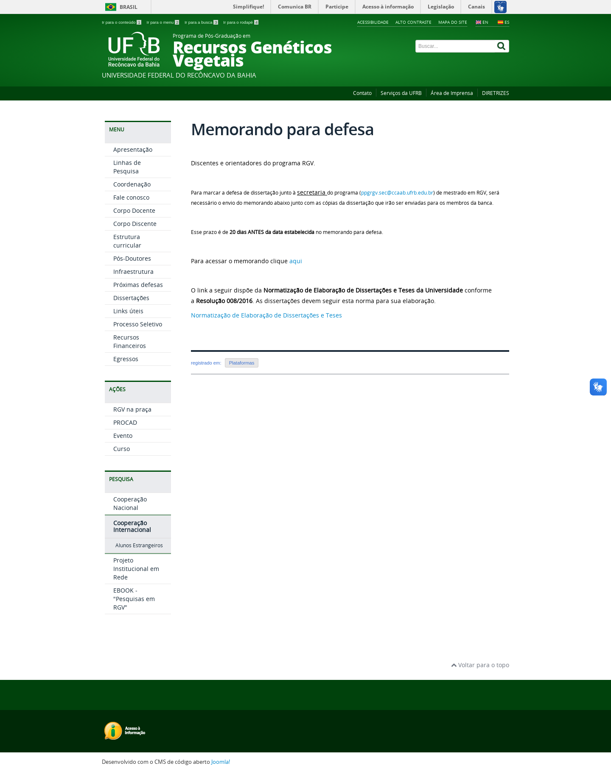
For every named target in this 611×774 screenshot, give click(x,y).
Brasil (128, 7)
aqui (295, 261)
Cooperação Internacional (132, 526)
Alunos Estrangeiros (139, 545)
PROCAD (125, 422)
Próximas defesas (138, 285)
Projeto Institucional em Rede (136, 568)
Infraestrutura (133, 271)
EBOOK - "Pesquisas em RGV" (134, 598)
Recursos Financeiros (129, 341)
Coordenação (132, 184)
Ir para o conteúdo (122, 22)
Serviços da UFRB (401, 93)
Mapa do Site (452, 22)
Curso (121, 449)
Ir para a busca (202, 22)
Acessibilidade (373, 22)
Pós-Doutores (132, 258)
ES (506, 22)
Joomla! (220, 762)
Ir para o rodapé (240, 22)
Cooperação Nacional (130, 503)
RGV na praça (132, 409)
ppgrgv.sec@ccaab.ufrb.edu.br (397, 192)
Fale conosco (131, 197)
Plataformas (242, 362)
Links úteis (128, 311)
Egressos (125, 359)
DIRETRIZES (495, 93)
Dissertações (131, 298)
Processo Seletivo (137, 324)
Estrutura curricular (127, 241)
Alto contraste (413, 22)
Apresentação (132, 149)
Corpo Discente (135, 224)
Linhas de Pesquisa (127, 167)
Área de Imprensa (452, 93)
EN (485, 22)
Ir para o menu (163, 22)
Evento (122, 436)
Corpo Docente (134, 210)
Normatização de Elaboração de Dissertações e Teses (266, 315)
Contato (362, 93)
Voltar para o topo (480, 665)
